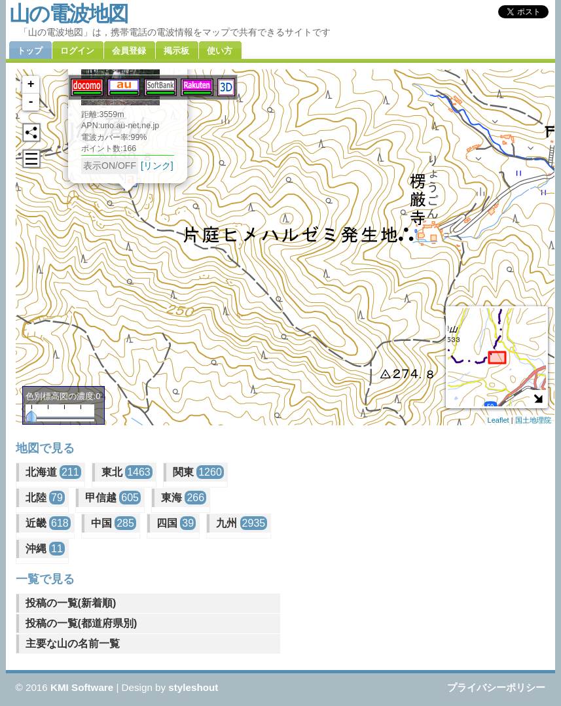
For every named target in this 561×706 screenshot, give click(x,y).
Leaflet (498, 420)
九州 (241, 523)
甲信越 (113, 497)
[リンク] (156, 164)
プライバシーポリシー (496, 687)
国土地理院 (533, 420)
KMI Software (81, 687)
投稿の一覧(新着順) (71, 603)
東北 (127, 472)
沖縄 (45, 549)
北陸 (45, 497)
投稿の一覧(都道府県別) (81, 623)
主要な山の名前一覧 (73, 643)
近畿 (48, 523)
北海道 (53, 472)
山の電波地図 (68, 14)
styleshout (193, 687)
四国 (176, 523)
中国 (113, 523)
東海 (183, 497)
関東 (198, 472)
